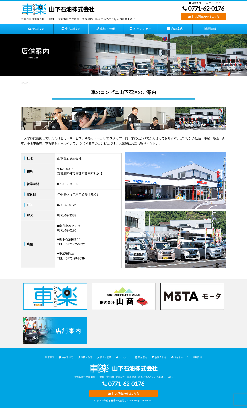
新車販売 (49, 357)
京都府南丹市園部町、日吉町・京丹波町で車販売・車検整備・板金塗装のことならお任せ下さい (123, 377)
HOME (24, 83)
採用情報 (210, 28)
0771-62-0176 (203, 8)
